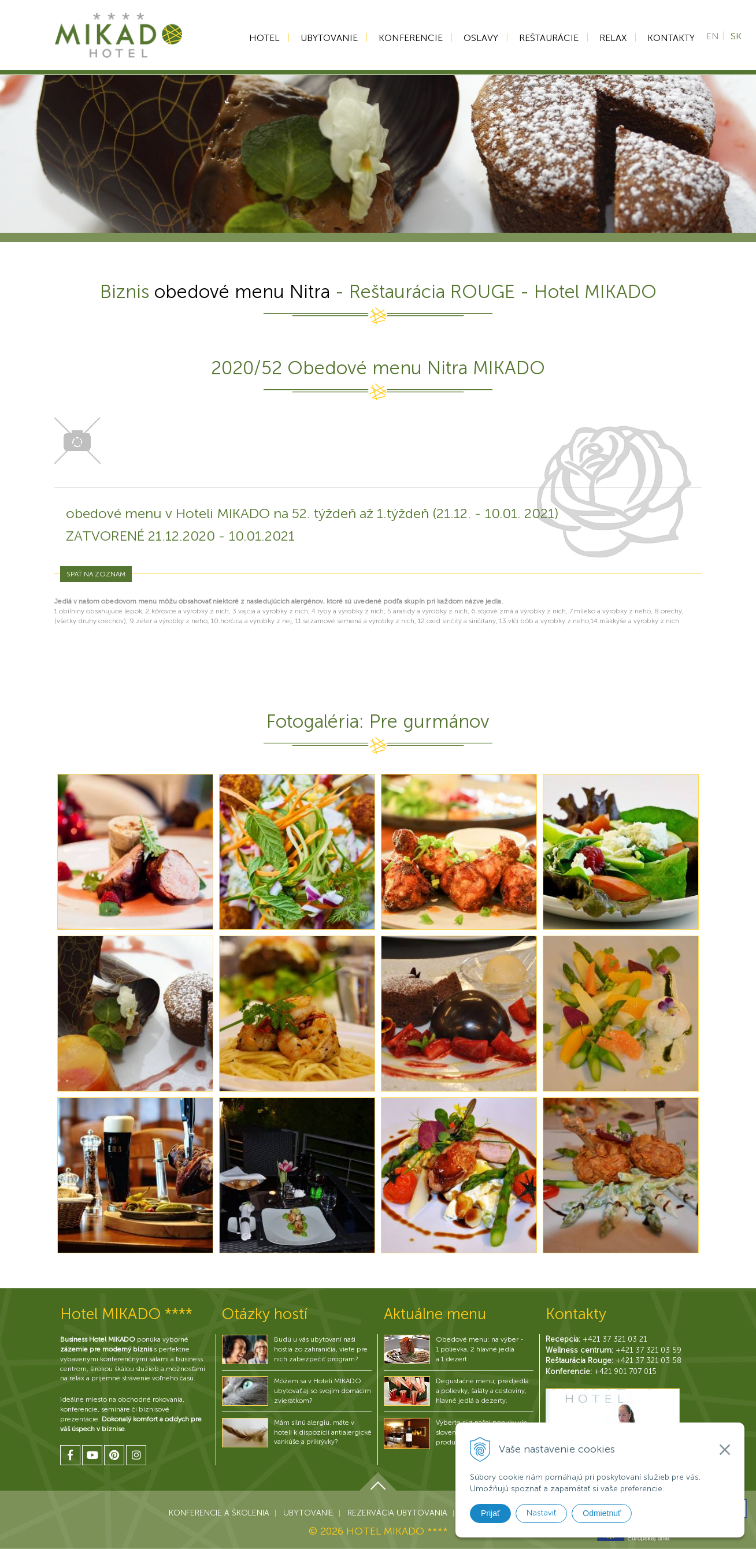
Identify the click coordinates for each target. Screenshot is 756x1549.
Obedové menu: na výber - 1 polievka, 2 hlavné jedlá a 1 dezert (480, 1349)
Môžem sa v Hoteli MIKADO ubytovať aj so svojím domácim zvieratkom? (322, 1391)
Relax (608, 37)
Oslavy (476, 37)
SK (736, 37)
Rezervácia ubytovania (397, 1513)
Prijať (490, 1513)
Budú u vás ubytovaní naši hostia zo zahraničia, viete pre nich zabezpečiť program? (321, 1349)
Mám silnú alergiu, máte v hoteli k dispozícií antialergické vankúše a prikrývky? (323, 1432)
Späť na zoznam (95, 574)
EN (712, 37)
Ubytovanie (325, 37)
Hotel (260, 37)
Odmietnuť (602, 1513)
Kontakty (667, 37)
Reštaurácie (545, 37)
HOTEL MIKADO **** (397, 1531)
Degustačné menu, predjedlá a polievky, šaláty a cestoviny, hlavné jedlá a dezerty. (482, 1391)
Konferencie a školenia (219, 1513)
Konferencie (407, 37)
